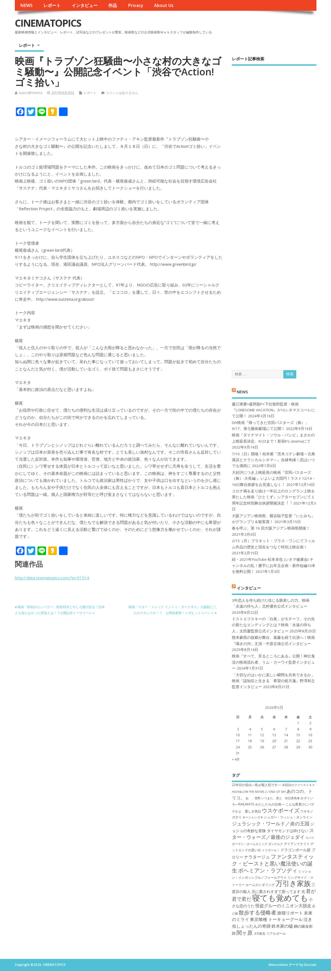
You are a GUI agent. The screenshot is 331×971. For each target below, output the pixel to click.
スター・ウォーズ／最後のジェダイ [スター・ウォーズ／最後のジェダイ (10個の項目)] (273, 833)
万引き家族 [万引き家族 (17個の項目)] (293, 883)
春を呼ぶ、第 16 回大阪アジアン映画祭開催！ (271, 528)
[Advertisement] (274, 213)
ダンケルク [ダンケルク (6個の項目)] (275, 844)
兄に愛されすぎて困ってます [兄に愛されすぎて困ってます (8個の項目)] (276, 891)
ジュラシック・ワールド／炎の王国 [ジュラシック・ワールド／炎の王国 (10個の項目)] (270, 823)
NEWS (26, 5)
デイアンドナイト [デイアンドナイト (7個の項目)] (297, 844)
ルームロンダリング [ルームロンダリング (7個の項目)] (260, 884)
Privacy (135, 5)
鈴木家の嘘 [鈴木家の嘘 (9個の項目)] (282, 926)
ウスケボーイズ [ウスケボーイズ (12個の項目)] (280, 810)
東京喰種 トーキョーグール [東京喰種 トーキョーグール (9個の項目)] (276, 919)
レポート (52, 5)
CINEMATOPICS (48, 23)
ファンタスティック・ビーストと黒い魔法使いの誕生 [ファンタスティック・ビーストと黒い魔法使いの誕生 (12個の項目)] (273, 863)
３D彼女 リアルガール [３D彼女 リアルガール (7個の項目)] (269, 933)
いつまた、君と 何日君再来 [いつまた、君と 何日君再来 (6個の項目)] (280, 798)
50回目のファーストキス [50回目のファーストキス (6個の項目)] (298, 785)
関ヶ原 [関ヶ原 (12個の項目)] (244, 932)
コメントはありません (122, 92)
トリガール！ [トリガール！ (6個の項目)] (271, 850)
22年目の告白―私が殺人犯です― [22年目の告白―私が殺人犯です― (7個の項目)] (256, 785)
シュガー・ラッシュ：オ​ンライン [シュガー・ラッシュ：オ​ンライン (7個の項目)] (288, 817)
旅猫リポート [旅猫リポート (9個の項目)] (290, 913)
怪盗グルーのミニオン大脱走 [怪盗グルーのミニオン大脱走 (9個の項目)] (283, 906)
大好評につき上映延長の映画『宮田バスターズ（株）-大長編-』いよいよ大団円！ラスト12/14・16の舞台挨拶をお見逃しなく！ (274, 478)
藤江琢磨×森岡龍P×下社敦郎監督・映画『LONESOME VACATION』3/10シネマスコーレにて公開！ (273, 410)
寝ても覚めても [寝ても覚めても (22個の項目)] (280, 897)
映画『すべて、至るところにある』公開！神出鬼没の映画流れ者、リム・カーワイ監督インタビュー (273, 662)
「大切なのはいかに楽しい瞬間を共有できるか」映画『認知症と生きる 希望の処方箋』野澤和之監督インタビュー (273, 680)
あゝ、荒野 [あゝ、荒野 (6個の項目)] (253, 798)
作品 (112, 5)
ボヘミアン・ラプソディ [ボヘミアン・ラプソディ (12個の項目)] (267, 870)
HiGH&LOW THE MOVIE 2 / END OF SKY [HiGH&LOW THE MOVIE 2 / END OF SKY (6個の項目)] (259, 792)
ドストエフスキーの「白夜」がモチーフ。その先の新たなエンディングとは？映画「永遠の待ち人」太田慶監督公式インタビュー (273, 624)
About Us (163, 5)
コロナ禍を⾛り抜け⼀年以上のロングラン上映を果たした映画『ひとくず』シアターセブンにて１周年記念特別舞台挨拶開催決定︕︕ (273, 497)
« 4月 (236, 759)
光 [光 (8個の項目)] (303, 891)
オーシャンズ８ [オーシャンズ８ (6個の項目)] (252, 817)
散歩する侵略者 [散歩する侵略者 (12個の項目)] (257, 912)
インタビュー (84, 5)
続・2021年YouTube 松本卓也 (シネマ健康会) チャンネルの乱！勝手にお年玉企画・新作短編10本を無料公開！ (273, 565)
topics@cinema (30, 92)
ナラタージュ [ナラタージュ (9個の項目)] (257, 857)
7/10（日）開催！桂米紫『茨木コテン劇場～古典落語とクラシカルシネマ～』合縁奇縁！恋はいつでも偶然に (273, 459)
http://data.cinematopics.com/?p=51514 (52, 577)
